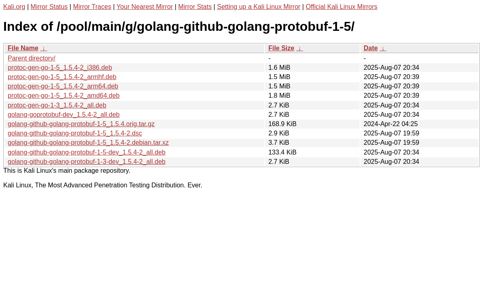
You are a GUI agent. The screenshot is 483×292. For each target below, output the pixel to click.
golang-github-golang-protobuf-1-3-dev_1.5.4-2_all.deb (87, 161)
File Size (281, 48)
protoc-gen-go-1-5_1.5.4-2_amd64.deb (64, 95)
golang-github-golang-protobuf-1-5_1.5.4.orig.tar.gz (81, 123)
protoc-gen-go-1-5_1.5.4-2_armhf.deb (62, 76)
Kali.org (14, 6)
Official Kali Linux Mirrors (341, 6)
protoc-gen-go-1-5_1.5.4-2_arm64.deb (63, 86)
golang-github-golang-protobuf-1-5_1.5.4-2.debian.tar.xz (88, 142)
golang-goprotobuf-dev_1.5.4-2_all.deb (64, 114)
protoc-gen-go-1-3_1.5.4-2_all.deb (57, 105)
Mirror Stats (195, 6)
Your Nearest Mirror (144, 6)
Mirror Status (49, 6)
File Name (23, 48)
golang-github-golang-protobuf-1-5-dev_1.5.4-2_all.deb (87, 152)
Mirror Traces (92, 6)
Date (371, 48)
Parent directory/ (31, 58)
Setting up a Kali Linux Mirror (258, 6)
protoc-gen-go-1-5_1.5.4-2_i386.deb (60, 67)
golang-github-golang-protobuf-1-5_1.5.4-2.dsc (75, 133)
